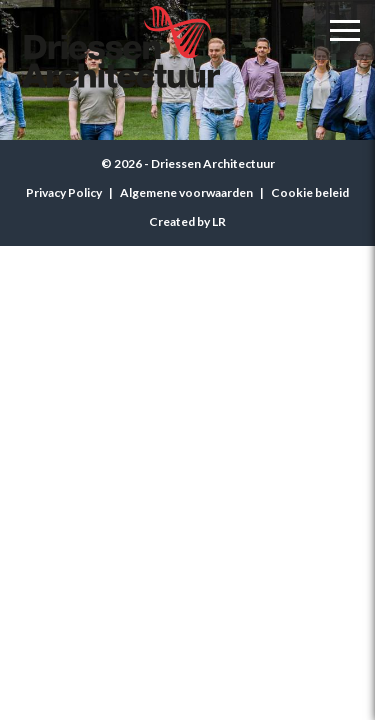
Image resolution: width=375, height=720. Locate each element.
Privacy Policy (64, 192)
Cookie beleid (310, 192)
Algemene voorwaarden (186, 192)
